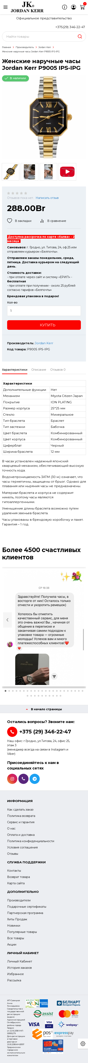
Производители (19, 900)
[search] (80, 36)
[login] (73, 7)
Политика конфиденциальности (30, 841)
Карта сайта (16, 883)
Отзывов (58, 370)
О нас (11, 828)
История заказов (19, 968)
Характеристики (14, 370)
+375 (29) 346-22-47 (45, 732)
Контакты (14, 870)
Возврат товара (18, 877)
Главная (6, 47)
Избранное (15, 974)
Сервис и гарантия (20, 822)
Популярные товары (22, 932)
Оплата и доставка (21, 835)
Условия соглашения (22, 847)
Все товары (15, 938)
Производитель (25, 47)
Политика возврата (21, 816)
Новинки (13, 925)
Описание (38, 370)
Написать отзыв (47, 198)
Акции (11, 944)
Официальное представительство (44, 18)
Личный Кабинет (19, 961)
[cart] (82, 7)
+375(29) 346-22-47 (70, 27)
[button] (5, 691)
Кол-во (12, 302)
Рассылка (14, 980)
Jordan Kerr (44, 47)
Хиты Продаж (17, 919)
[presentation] (7, 620)
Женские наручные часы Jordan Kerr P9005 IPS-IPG (31, 51)
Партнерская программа (25, 913)
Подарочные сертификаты (26, 906)
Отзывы (12, 854)
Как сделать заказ (20, 809)
